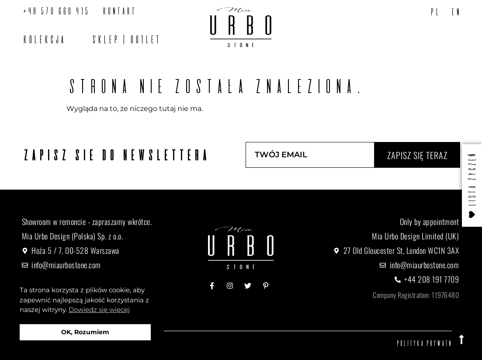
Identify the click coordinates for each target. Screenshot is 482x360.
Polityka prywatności (430, 343)
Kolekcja (43, 39)
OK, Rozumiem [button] (85, 332)
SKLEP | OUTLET (125, 39)
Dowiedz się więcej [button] (99, 309)
